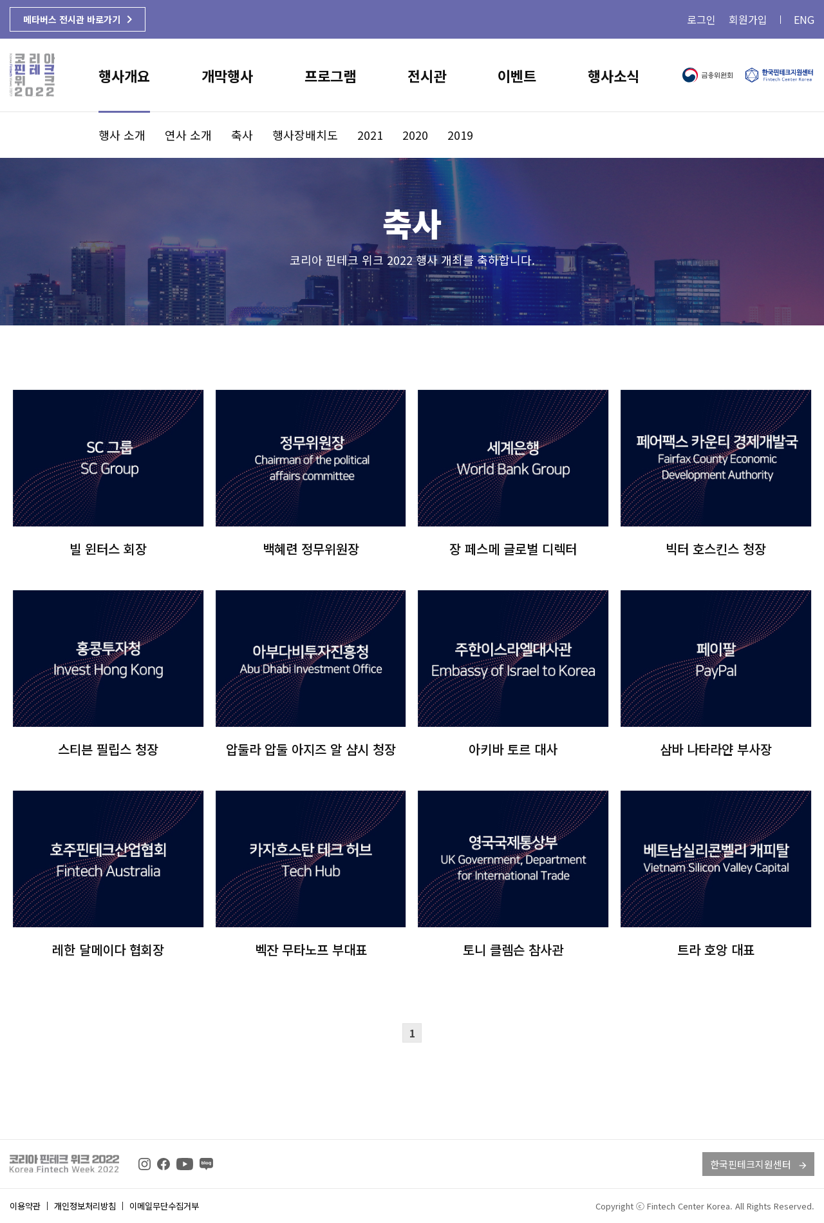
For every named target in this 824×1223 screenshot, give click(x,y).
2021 (370, 134)
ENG (804, 19)
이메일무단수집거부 (164, 1206)
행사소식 (613, 75)
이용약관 (25, 1206)
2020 (415, 134)
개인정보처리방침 (85, 1206)
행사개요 (124, 75)
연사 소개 (188, 134)
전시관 (426, 75)
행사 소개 (121, 134)
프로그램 (330, 75)
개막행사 (227, 75)
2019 (460, 134)
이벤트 (517, 75)
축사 (242, 134)
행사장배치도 (305, 134)
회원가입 (748, 19)
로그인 (701, 19)
